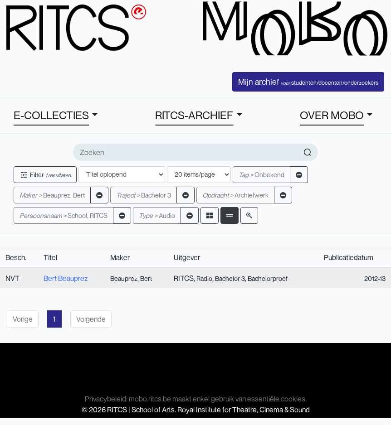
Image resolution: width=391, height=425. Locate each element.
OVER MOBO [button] (332, 115)
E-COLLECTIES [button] (51, 115)
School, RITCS (64, 215)
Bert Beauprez (66, 278)
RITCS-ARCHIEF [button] (194, 115)
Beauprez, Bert (52, 195)
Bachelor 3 (143, 195)
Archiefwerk (235, 195)
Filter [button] (45, 175)
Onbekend (261, 175)
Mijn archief (308, 82)
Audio (157, 215)
